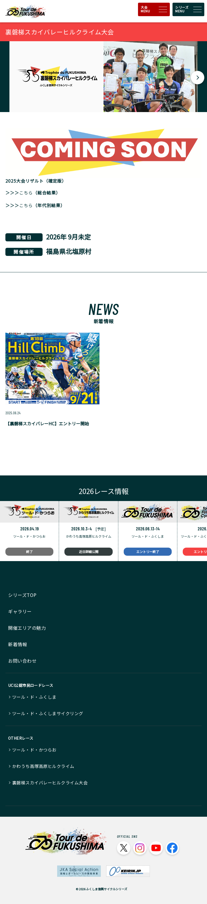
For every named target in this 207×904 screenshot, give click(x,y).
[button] (197, 77)
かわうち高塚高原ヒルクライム (43, 766)
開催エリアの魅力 (27, 627)
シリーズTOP (22, 595)
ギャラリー (20, 611)
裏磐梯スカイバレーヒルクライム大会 (50, 782)
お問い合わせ (22, 660)
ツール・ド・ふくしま (34, 697)
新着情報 (17, 644)
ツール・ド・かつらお (34, 749)
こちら (26, 192)
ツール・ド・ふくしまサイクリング (47, 713)
